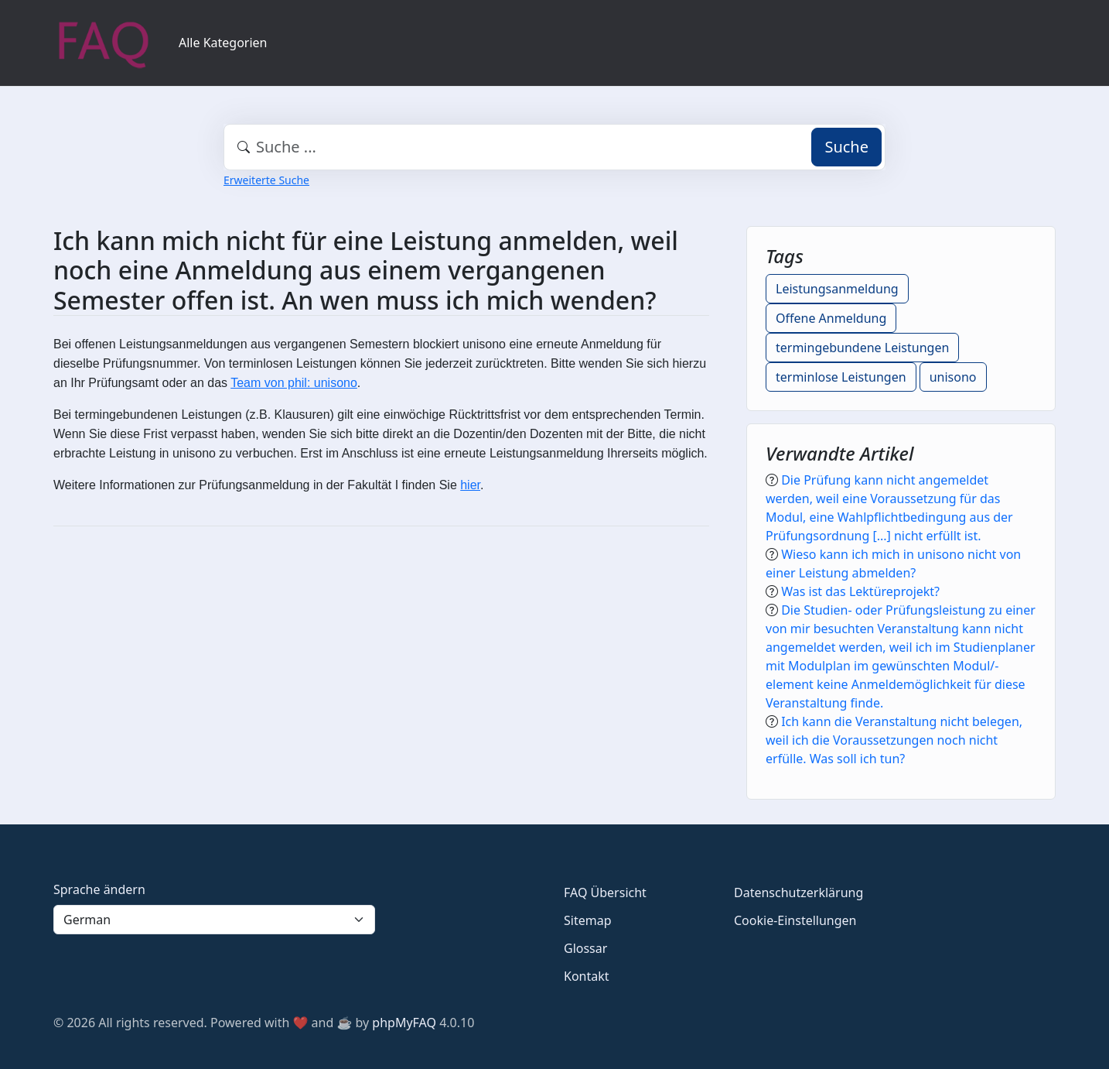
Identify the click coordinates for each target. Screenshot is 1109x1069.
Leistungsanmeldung (837, 288)
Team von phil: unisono (293, 382)
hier (470, 485)
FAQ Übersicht (605, 892)
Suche (846, 146)
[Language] (214, 919)
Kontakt (586, 976)
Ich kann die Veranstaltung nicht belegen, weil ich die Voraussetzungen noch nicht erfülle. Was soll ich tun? (894, 740)
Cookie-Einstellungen (795, 920)
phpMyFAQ (404, 1022)
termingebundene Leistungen (862, 347)
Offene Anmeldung (831, 318)
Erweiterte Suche (266, 180)
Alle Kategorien (223, 42)
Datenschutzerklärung (798, 892)
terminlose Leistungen (841, 376)
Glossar (585, 948)
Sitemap (588, 920)
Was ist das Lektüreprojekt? (860, 591)
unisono (953, 376)
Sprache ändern (99, 889)
